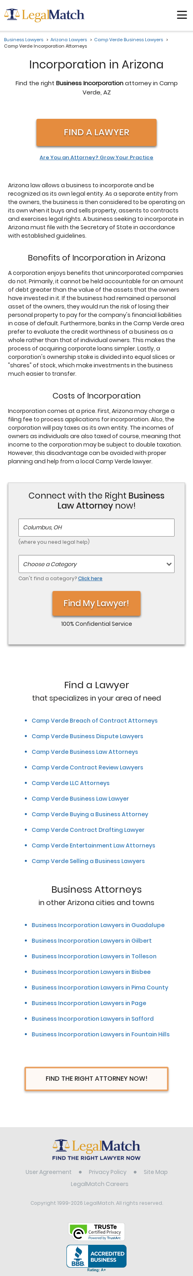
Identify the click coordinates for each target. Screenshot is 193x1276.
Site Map (156, 1172)
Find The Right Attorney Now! (97, 1078)
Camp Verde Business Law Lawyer (80, 799)
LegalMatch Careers (100, 1184)
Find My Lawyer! (96, 603)
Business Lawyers (23, 39)
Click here (90, 578)
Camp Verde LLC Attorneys (71, 783)
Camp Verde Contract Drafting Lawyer (88, 830)
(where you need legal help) (54, 542)
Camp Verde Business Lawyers (128, 39)
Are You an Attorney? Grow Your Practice (96, 157)
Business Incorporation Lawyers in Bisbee (91, 972)
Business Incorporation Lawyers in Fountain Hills (101, 1034)
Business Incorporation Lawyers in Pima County (100, 988)
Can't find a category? (60, 578)
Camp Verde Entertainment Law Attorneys (93, 845)
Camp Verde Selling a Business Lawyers (88, 861)
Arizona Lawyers (68, 39)
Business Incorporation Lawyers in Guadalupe (98, 925)
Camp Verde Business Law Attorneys (85, 752)
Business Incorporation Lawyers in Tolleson (94, 956)
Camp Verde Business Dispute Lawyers (87, 736)
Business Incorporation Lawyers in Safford (93, 1019)
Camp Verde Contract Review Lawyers (87, 767)
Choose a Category (49, 564)
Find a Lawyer (96, 132)
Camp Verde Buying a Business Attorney (90, 814)
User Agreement (49, 1172)
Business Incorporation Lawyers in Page (89, 1003)
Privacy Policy (108, 1172)
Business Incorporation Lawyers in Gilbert (92, 941)
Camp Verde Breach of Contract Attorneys (95, 721)
